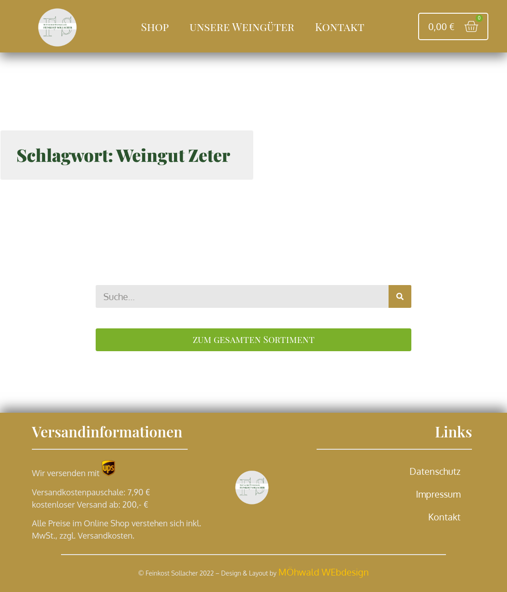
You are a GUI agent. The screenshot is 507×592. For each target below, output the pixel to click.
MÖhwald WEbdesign (323, 572)
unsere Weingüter (241, 26)
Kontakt (339, 26)
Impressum (438, 494)
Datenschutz (435, 471)
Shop (155, 26)
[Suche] (400, 296)
